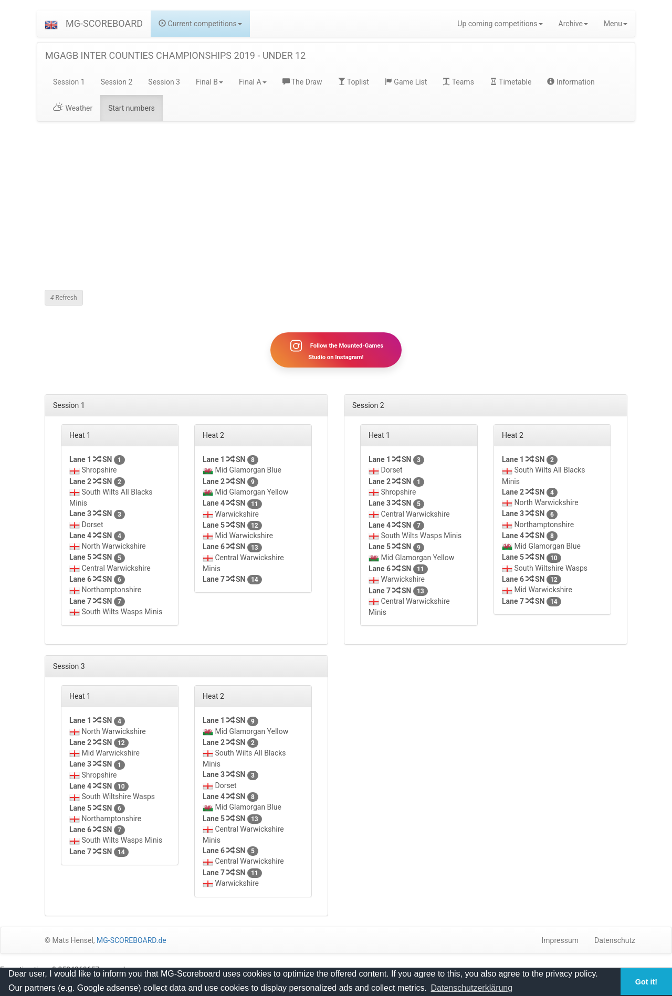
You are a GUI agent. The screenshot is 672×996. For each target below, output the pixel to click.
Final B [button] (209, 82)
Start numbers (131, 108)
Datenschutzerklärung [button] (472, 987)
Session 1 (69, 82)
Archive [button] (573, 23)
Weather (72, 108)
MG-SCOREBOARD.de (131, 940)
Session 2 (117, 82)
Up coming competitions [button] (499, 23)
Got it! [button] (646, 982)
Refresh (63, 297)
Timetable (511, 82)
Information (570, 82)
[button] (51, 24)
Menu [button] (615, 23)
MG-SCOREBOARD (104, 23)
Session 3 (164, 82)
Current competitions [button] (200, 23)
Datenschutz (614, 940)
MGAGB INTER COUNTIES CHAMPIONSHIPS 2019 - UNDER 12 (175, 55)
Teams (458, 82)
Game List (406, 82)
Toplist (353, 82)
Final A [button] (253, 82)
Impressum (560, 940)
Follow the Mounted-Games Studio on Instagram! (336, 350)
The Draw (302, 82)
